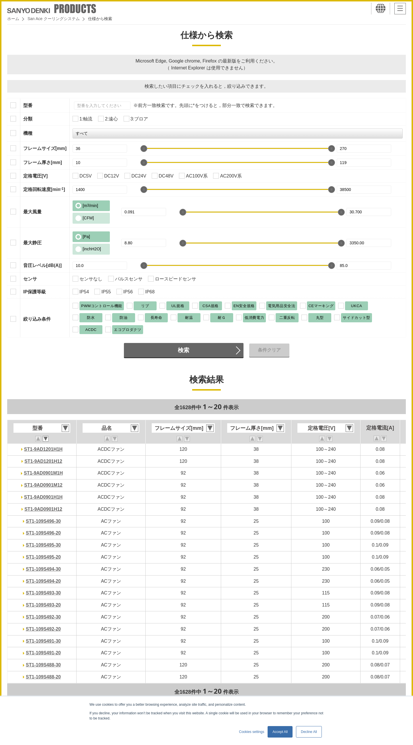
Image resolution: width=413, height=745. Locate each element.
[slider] (143, 148)
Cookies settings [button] (251, 732)
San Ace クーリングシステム (54, 18)
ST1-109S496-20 (43, 533)
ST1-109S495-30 (43, 545)
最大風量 (32, 211)
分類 (27, 118)
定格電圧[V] (35, 175)
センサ (30, 278)
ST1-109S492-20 (43, 629)
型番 (27, 105)
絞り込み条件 (37, 319)
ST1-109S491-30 (43, 641)
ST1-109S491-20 (43, 652)
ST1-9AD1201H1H (43, 449)
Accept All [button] (280, 732)
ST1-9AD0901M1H (43, 473)
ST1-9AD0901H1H (43, 497)
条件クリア (269, 350)
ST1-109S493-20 (43, 604)
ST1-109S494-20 (43, 581)
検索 (183, 350)
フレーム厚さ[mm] (42, 162)
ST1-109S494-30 (43, 569)
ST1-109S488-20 (43, 676)
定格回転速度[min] (44, 189)
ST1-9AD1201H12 (43, 461)
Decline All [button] (309, 732)
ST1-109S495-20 (43, 557)
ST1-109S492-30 (43, 617)
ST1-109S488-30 (43, 664)
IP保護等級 (34, 291)
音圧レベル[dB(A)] (42, 265)
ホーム (13, 18)
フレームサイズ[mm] (45, 148)
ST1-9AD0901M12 (43, 485)
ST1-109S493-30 (43, 592)
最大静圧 (32, 242)
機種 (27, 133)
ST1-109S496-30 (43, 521)
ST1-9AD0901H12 (43, 509)
